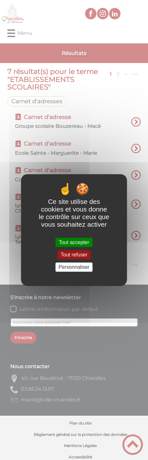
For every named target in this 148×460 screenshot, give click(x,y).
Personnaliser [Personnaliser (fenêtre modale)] (74, 267)
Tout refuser (74, 254)
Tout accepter (74, 242)
